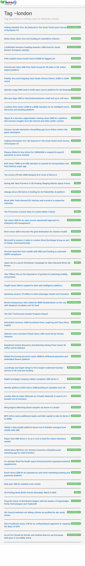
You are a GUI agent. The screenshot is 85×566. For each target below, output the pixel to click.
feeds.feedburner (74, 27)
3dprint (77, 183)
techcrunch (76, 38)
